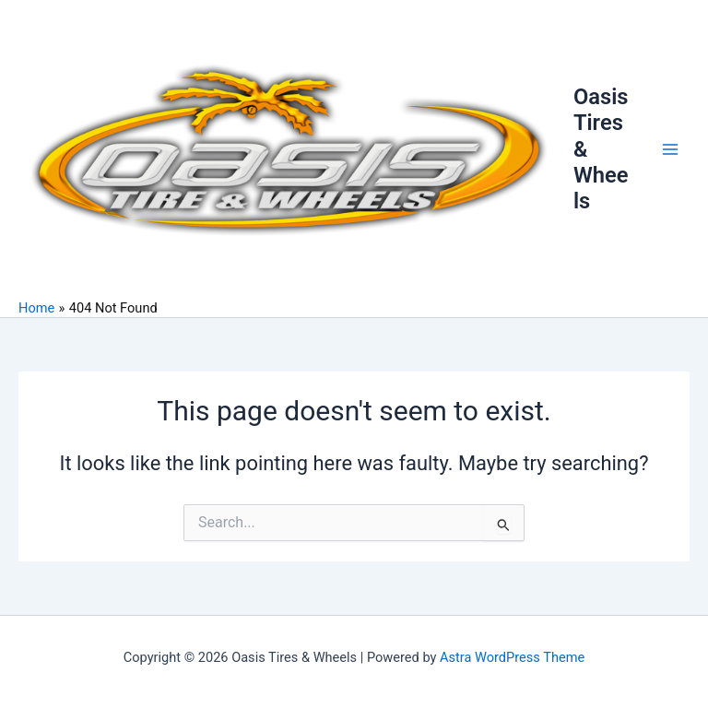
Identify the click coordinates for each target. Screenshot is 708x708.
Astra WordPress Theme (512, 657)
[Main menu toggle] (670, 149)
